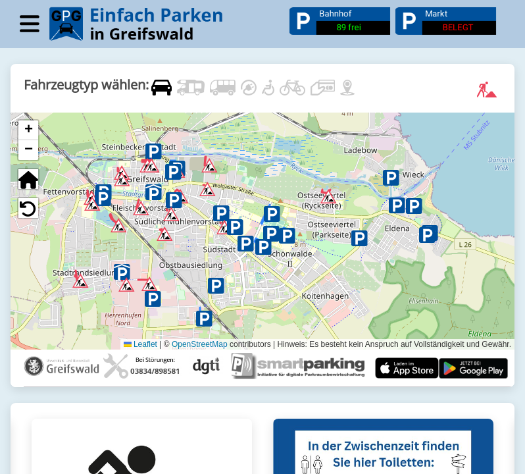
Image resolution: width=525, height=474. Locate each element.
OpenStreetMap (200, 343)
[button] (147, 161)
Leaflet (140, 343)
